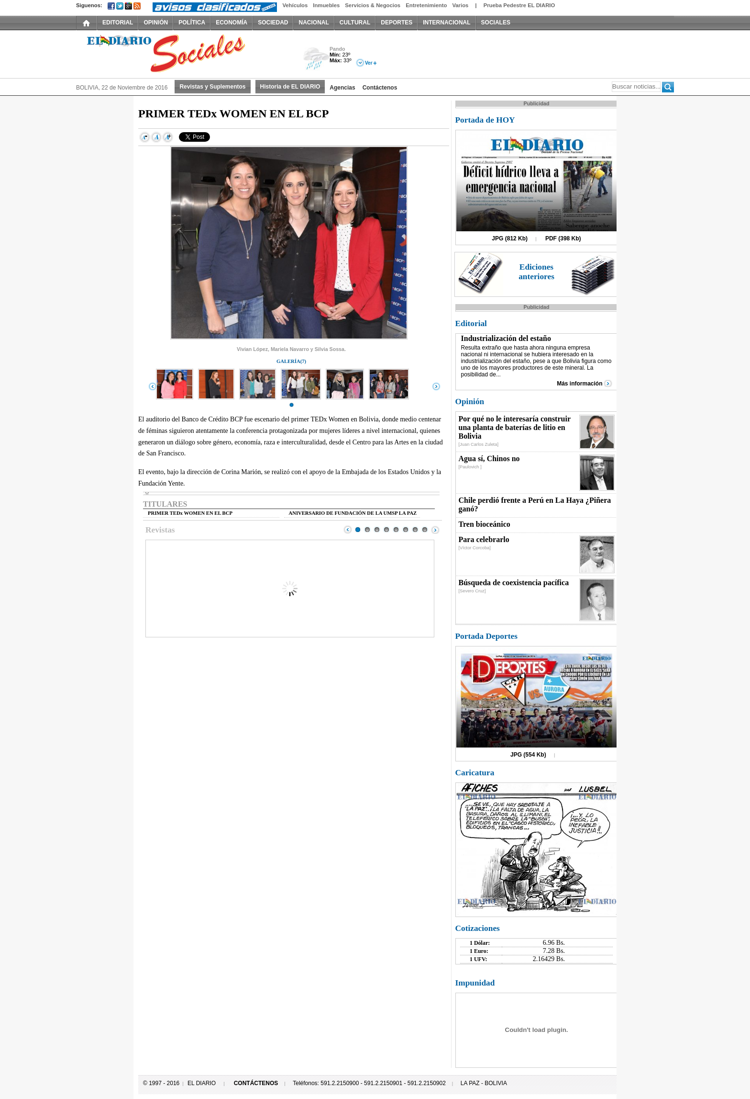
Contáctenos (380, 87)
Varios (460, 5)
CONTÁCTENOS (256, 1083)
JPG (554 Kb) (528, 754)
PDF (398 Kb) (563, 238)
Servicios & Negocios (372, 5)
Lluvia (316, 59)
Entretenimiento (426, 5)
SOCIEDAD (273, 22)
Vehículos (295, 5)
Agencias (342, 87)
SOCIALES (495, 22)
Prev (347, 529)
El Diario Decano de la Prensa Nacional (183, 53)
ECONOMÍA (231, 22)
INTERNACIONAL (446, 22)
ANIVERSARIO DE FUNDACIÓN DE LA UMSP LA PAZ (353, 513)
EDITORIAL (117, 22)
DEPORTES (396, 22)
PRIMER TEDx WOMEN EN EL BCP (190, 513)
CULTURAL (355, 22)
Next (435, 529)
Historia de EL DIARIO (290, 86)
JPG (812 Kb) (510, 238)
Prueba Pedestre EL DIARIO (519, 5)
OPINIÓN (155, 22)
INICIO (86, 22)
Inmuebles (326, 5)
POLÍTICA (191, 22)
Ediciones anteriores (536, 271)
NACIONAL (313, 22)
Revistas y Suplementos (212, 86)
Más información (579, 383)
